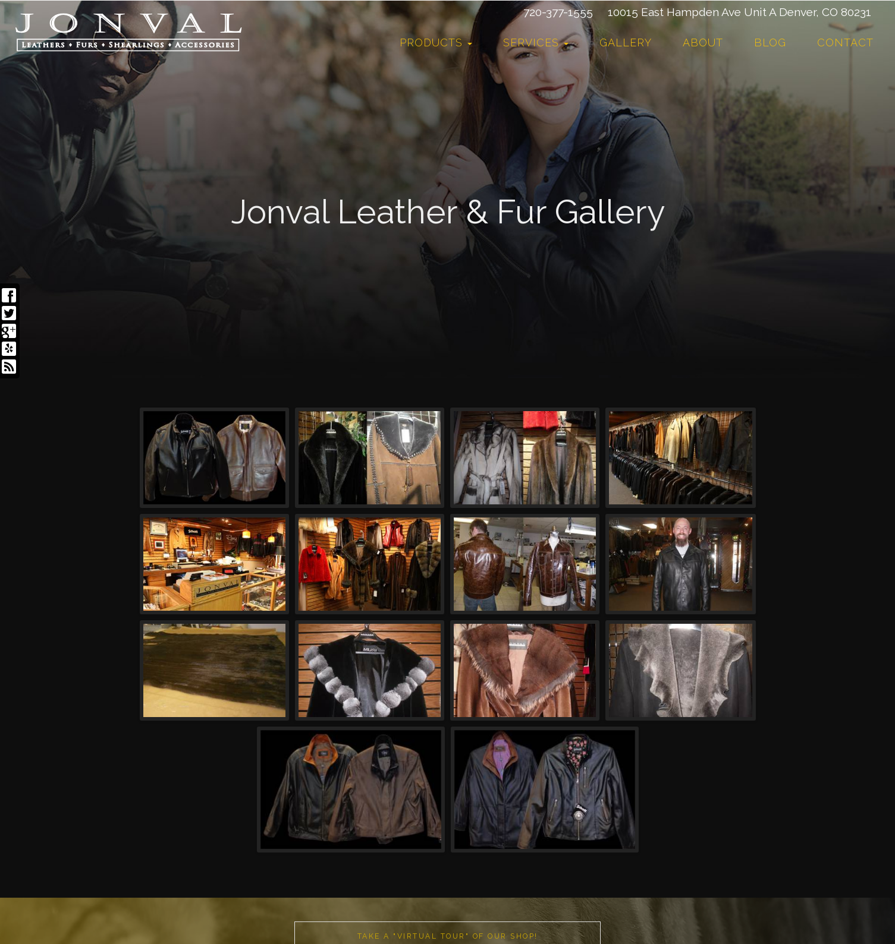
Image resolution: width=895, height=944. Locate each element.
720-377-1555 (558, 11)
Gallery (625, 42)
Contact (845, 42)
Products (436, 42)
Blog (770, 42)
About (703, 42)
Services (536, 42)
